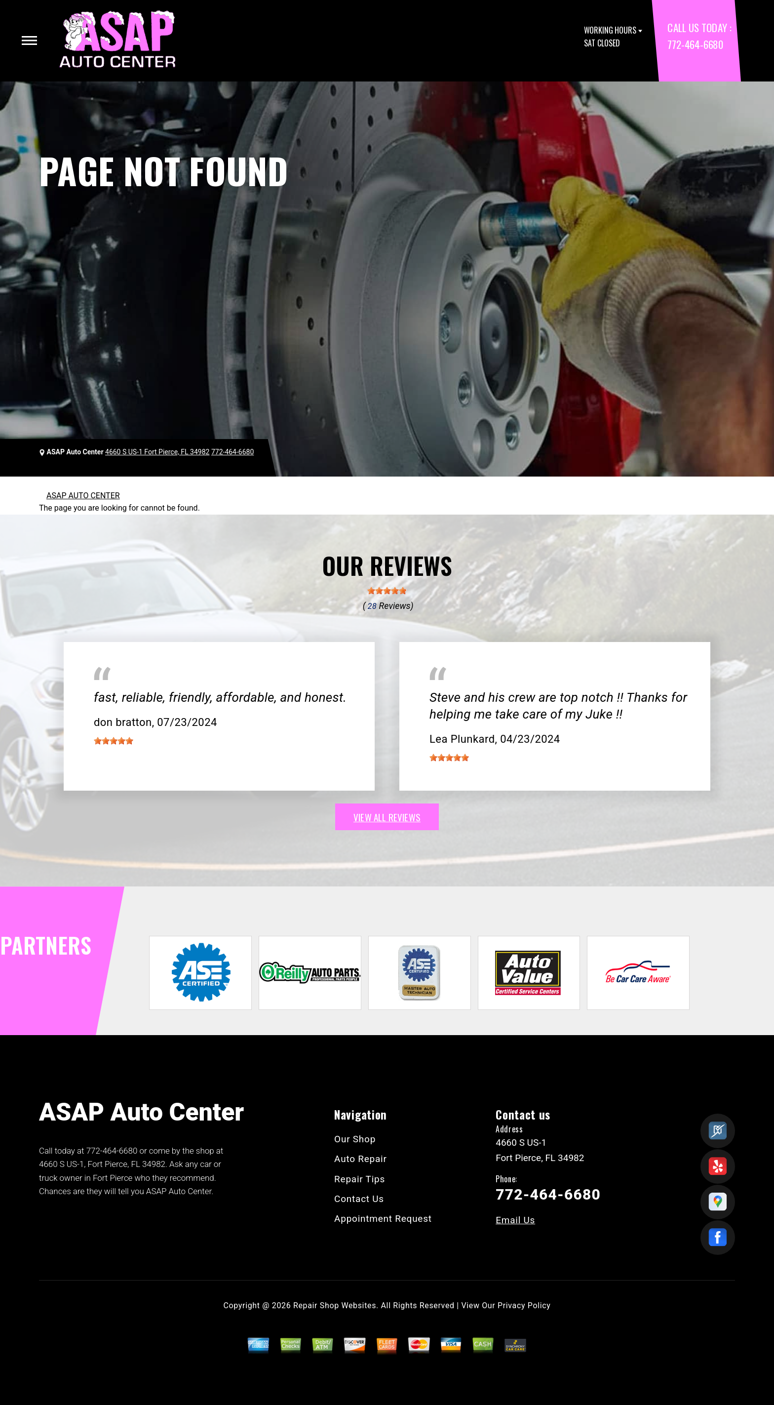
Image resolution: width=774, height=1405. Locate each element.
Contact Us (359, 1198)
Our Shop (355, 1139)
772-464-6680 (695, 44)
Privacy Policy (524, 1305)
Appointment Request (383, 1218)
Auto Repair (360, 1158)
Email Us (515, 1220)
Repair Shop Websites (334, 1305)
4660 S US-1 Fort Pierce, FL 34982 (157, 452)
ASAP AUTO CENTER (83, 495)
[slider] (387, 591)
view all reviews (387, 817)
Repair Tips (359, 1179)
